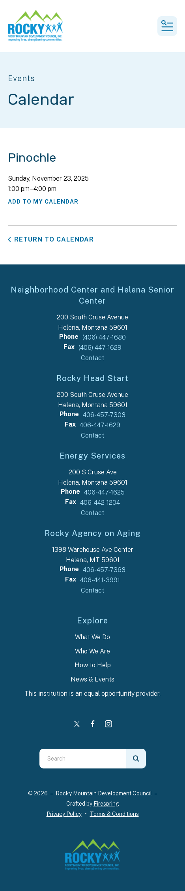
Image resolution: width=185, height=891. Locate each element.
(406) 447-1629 (99, 347)
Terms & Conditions (114, 814)
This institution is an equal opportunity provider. (92, 693)
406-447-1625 (104, 492)
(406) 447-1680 (104, 337)
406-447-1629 (100, 425)
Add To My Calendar (43, 201)
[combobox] (82, 758)
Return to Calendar (54, 239)
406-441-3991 (100, 580)
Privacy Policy (64, 814)
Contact (92, 358)
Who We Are (92, 651)
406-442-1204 (100, 502)
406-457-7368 (104, 570)
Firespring (106, 803)
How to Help (93, 665)
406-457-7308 (104, 415)
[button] (167, 26)
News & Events (92, 679)
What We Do (92, 637)
